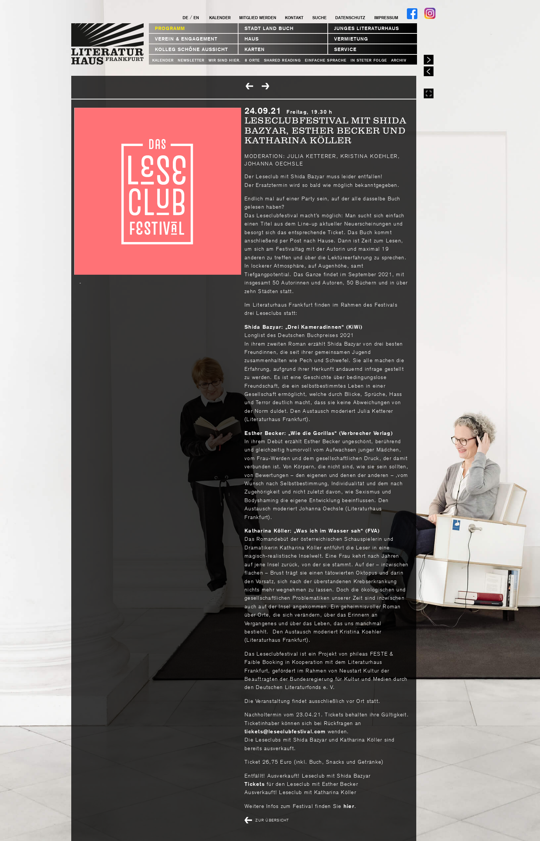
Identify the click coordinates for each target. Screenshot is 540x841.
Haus (251, 39)
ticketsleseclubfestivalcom (285, 731)
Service (345, 49)
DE (185, 17)
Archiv (398, 60)
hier (348, 806)
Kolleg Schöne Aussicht (191, 49)
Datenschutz (350, 17)
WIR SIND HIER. (224, 60)
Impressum (386, 17)
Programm (170, 28)
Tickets (255, 784)
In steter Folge (369, 60)
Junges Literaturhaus (366, 28)
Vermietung (351, 39)
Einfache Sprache (325, 60)
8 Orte (252, 60)
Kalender (220, 17)
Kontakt (294, 17)
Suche (319, 17)
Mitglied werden (257, 17)
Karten (254, 49)
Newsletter (191, 60)
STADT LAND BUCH (269, 28)
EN (196, 17)
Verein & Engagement (186, 39)
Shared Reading (282, 60)
